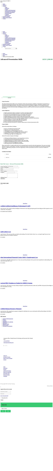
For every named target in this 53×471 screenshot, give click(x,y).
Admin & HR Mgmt (7, 371)
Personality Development (10, 12)
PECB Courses (8, 15)
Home (4, 3)
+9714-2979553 (6, 341)
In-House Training (6, 16)
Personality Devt (6, 374)
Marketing (7, 8)
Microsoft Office (8, 13)
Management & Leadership (10, 11)
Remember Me (4, 398)
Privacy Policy (50, 386)
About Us (4, 5)
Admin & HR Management (10, 10)
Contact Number (3, 171)
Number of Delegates (4, 167)
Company (2, 172)
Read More (25, 204)
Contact (4, 18)
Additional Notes (3, 178)
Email (1, 169)
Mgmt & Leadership (7, 373)
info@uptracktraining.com (8, 343)
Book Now (2, 179)
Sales (6, 7)
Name (1, 168)
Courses (4, 6)
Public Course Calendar (7, 17)
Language (7, 14)
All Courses (5, 54)
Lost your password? (4, 396)
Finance (6, 9)
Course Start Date (3, 166)
